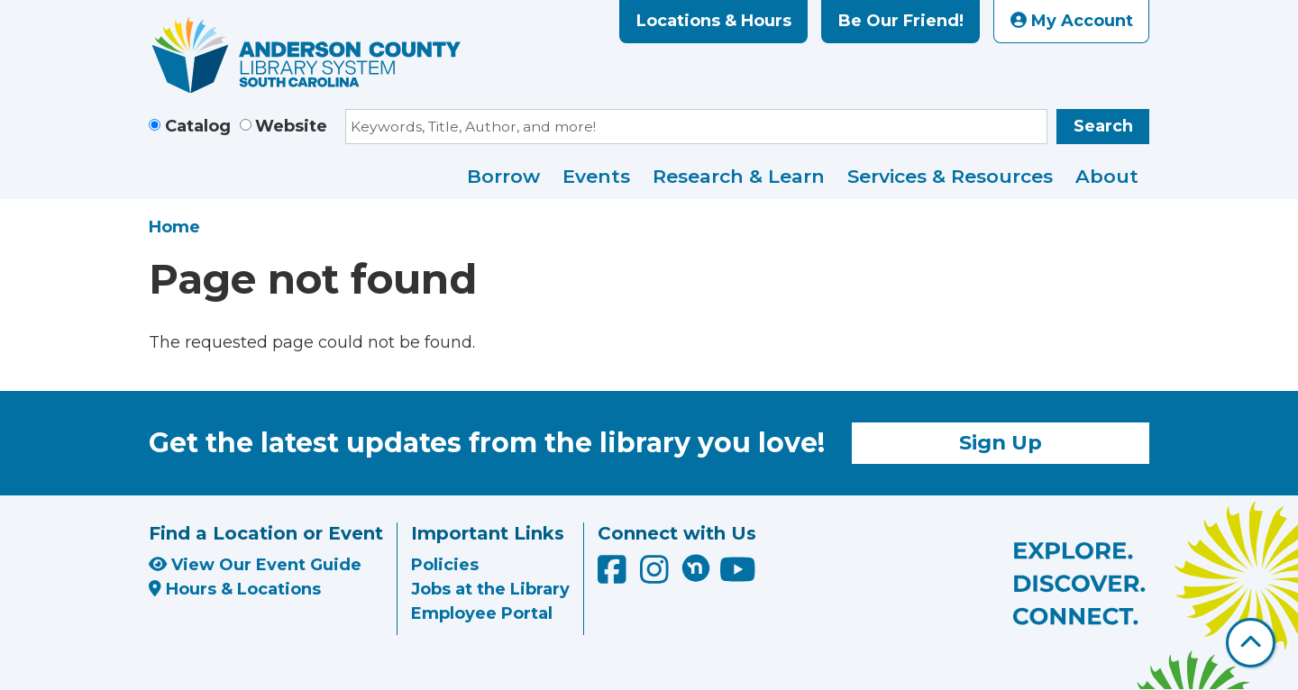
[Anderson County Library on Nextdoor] (695, 567)
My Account (1071, 21)
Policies (445, 565)
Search (1103, 126)
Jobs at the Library (490, 589)
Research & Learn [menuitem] (739, 176)
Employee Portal (482, 613)
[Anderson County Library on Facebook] (614, 576)
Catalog (198, 126)
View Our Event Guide (255, 565)
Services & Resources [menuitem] (950, 176)
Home (174, 227)
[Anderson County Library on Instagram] (656, 576)
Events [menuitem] (596, 176)
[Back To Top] (1250, 642)
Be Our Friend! (901, 21)
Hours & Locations (235, 589)
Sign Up (1000, 442)
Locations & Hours (713, 21)
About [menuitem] (1106, 176)
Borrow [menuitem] (503, 176)
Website (291, 126)
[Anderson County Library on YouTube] (737, 576)
